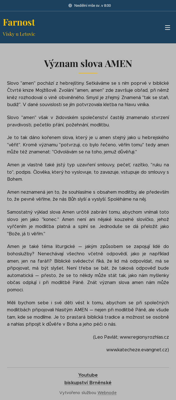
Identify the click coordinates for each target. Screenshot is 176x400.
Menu (167, 27)
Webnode (107, 392)
